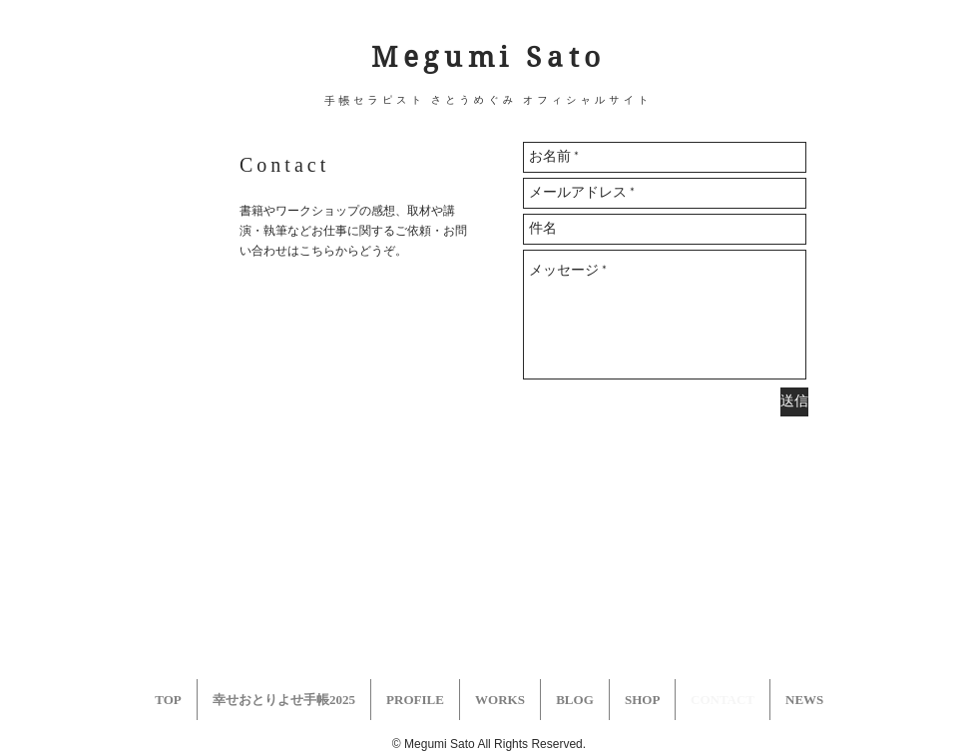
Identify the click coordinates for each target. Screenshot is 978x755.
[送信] (794, 401)
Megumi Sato (488, 57)
